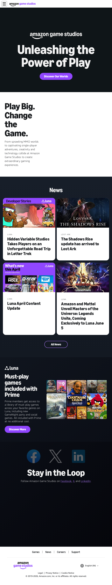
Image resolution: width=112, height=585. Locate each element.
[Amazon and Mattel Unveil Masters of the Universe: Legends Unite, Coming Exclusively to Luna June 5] (83, 278)
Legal (40, 573)
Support (75, 552)
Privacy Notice (52, 573)
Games (36, 552)
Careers (61, 552)
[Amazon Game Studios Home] (22, 4)
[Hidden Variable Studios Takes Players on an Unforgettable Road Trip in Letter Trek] (29, 213)
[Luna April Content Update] (29, 278)
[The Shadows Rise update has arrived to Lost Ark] (83, 213)
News (48, 552)
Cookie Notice (67, 573)
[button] (4, 4)
